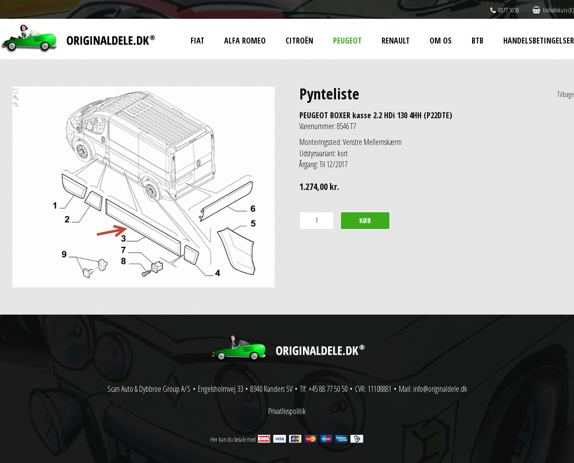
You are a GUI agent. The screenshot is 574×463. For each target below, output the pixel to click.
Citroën (299, 41)
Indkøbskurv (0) (553, 10)
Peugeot (347, 41)
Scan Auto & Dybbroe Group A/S (149, 388)
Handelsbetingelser (538, 41)
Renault (396, 41)
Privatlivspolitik (287, 411)
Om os (441, 41)
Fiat (197, 41)
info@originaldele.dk (440, 388)
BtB (477, 41)
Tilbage (565, 94)
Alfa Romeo (245, 41)
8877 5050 (504, 10)
